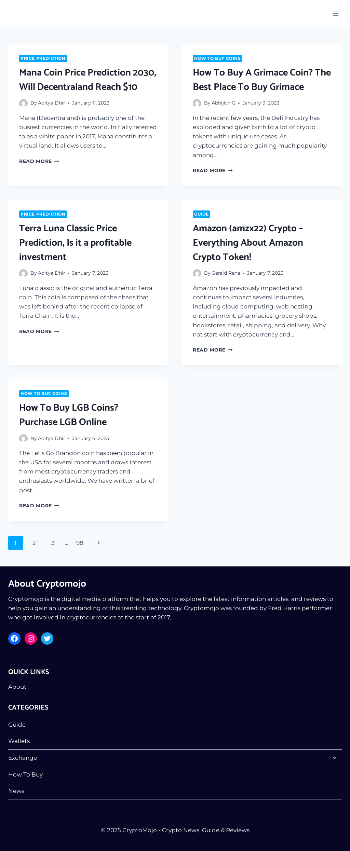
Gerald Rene (226, 273)
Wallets (19, 741)
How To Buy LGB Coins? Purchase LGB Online (68, 415)
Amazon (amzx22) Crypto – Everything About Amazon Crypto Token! (248, 243)
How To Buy (25, 774)
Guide (201, 214)
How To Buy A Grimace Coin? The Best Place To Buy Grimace (262, 80)
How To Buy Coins (217, 58)
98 (79, 542)
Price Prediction (43, 58)
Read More (39, 161)
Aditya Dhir (51, 103)
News (16, 790)
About (17, 686)
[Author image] (23, 103)
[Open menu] (335, 13)
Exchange (22, 757)
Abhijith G (223, 103)
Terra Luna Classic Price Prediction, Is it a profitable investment (75, 243)
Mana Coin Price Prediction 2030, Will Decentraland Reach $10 (87, 80)
